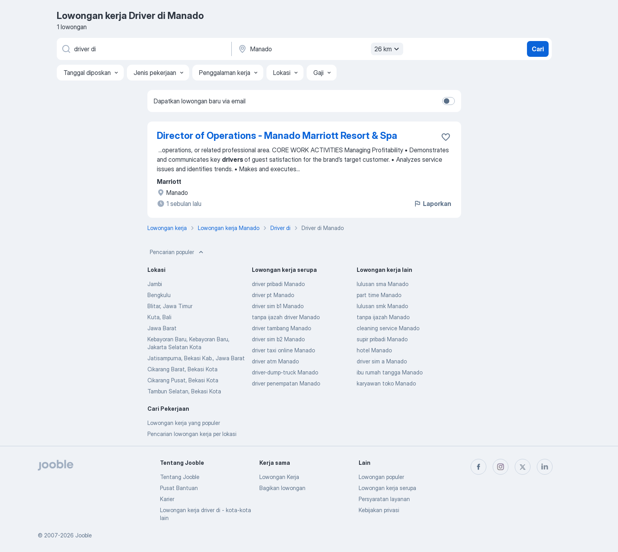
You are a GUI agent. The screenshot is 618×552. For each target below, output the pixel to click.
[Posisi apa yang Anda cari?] (143, 49)
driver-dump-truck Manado (285, 372)
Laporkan (432, 204)
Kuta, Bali (159, 317)
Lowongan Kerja (279, 476)
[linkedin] (545, 467)
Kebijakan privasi (379, 510)
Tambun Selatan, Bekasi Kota (184, 391)
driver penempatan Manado (286, 383)
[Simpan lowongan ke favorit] (445, 137)
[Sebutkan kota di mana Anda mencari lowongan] (319, 49)
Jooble (83, 535)
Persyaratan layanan (384, 499)
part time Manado (379, 295)
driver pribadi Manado (278, 284)
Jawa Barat (162, 328)
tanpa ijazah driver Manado (286, 317)
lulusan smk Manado (382, 306)
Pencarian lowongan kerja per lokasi (191, 433)
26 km (387, 49)
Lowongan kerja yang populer (183, 422)
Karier (167, 499)
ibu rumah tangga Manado (390, 372)
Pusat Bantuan (179, 488)
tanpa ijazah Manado (383, 317)
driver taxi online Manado (283, 350)
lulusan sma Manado (382, 284)
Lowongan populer (381, 476)
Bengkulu (159, 295)
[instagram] (500, 467)
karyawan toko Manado (386, 383)
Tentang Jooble (179, 476)
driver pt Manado (273, 295)
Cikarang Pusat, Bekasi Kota (182, 380)
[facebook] (478, 467)
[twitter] (523, 467)
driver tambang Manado (281, 328)
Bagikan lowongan (282, 488)
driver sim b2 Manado (278, 339)
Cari (538, 49)
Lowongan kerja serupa (387, 488)
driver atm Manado (275, 361)
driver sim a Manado (382, 361)
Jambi (154, 284)
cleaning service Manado (388, 328)
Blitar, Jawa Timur (169, 306)
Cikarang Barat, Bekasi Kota (182, 369)
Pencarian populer (177, 252)
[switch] (448, 101)
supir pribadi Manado (382, 339)
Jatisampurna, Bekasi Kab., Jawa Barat (196, 358)
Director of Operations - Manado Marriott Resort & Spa (277, 135)
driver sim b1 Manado (277, 306)
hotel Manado (374, 350)
